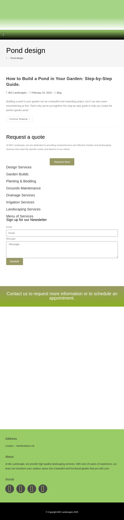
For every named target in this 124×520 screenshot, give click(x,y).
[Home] (6, 58)
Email (9, 227)
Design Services (19, 167)
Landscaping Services (23, 209)
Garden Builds (17, 174)
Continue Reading (21, 118)
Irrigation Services (20, 202)
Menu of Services (19, 216)
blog (59, 92)
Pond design (17, 58)
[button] (3, 35)
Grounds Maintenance (23, 188)
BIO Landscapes (17, 92)
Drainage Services (20, 195)
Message (10, 238)
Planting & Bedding (21, 181)
